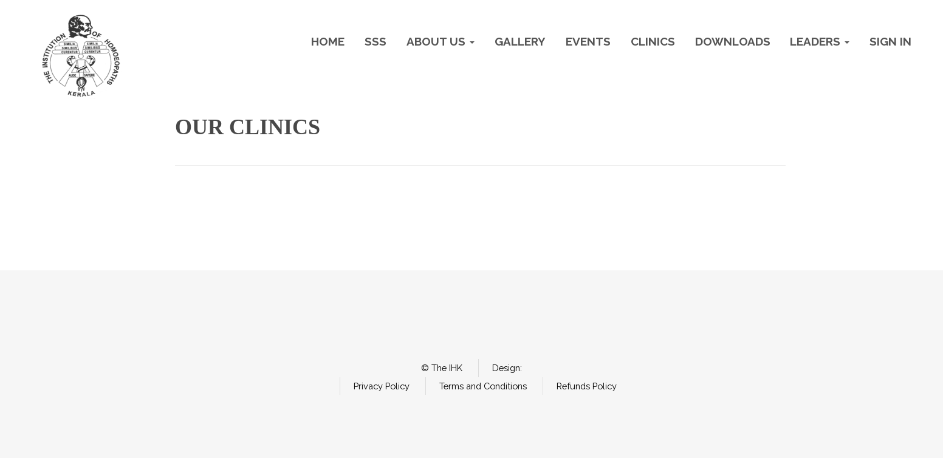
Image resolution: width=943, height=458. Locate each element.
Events (588, 41)
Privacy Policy (382, 386)
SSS (375, 41)
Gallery (520, 41)
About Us (440, 41)
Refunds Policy (587, 386)
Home (328, 41)
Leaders (819, 41)
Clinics (653, 41)
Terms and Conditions (483, 386)
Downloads (732, 41)
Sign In (890, 41)
